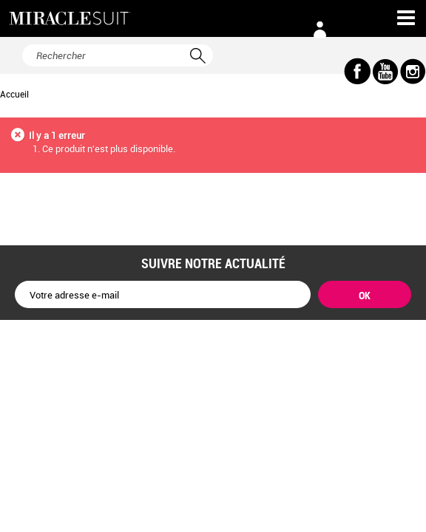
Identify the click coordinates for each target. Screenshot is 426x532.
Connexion (319, 29)
